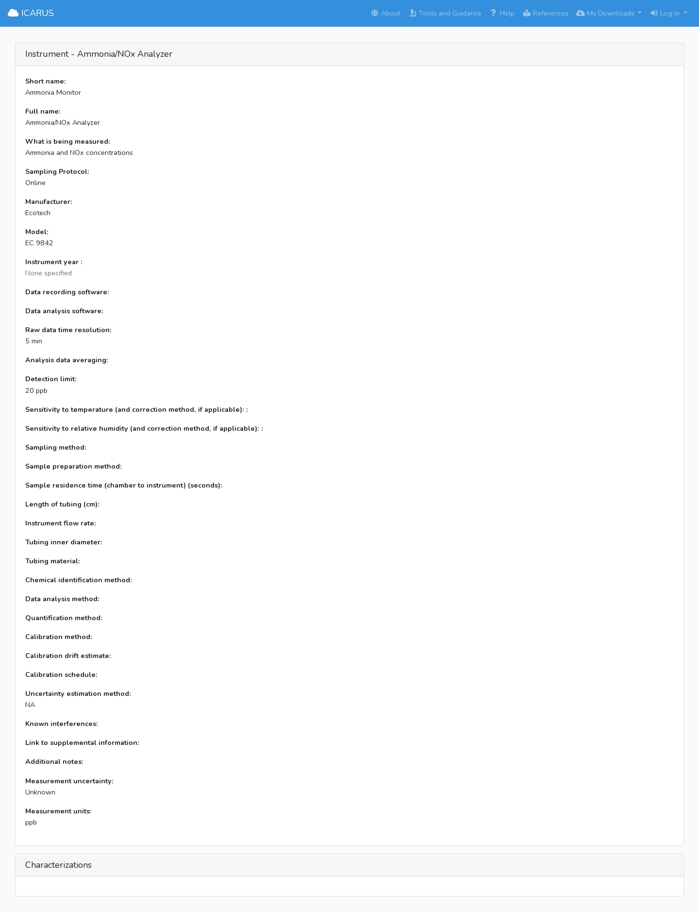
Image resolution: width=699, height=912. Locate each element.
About (385, 13)
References (545, 13)
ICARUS (31, 13)
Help (502, 13)
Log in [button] (665, 13)
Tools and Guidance (445, 13)
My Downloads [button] (606, 13)
